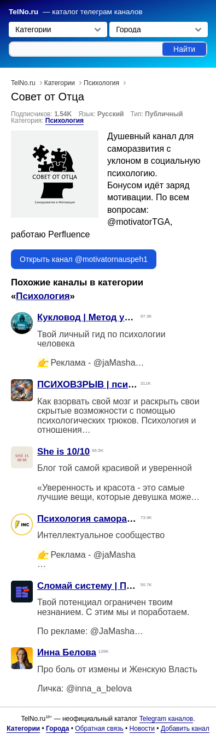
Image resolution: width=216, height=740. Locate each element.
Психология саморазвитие (97, 519)
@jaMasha (115, 362)
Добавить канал (185, 728)
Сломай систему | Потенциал (103, 586)
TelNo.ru (23, 12)
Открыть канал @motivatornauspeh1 (84, 259)
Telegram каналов (166, 719)
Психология (64, 120)
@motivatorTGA (138, 221)
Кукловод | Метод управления (105, 317)
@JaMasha (112, 631)
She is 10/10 (63, 451)
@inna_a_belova (99, 688)
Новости (142, 728)
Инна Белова (66, 652)
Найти (184, 49)
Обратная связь (99, 728)
